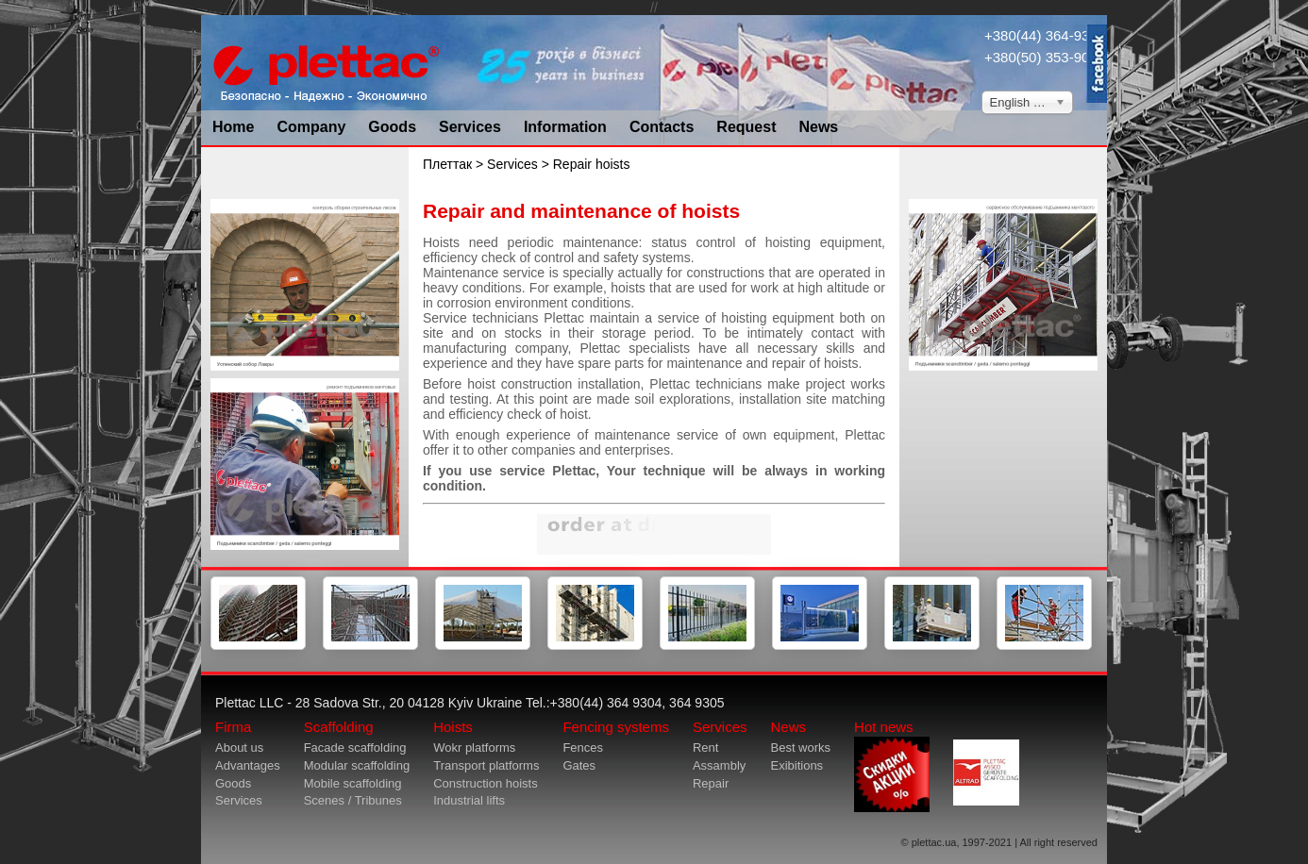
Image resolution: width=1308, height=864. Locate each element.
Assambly (719, 765)
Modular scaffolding (357, 765)
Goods (392, 127)
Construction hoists (485, 783)
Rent (705, 747)
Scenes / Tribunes (353, 800)
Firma (233, 727)
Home (233, 127)
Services (470, 127)
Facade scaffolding (355, 747)
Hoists (453, 727)
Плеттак (447, 164)
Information (565, 127)
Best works (800, 747)
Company (311, 127)
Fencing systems (615, 727)
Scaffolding (339, 727)
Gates (578, 765)
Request (746, 127)
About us (239, 747)
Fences (582, 747)
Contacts (661, 127)
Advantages (247, 765)
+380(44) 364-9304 (1044, 35)
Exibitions (796, 765)
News (818, 127)
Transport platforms (486, 765)
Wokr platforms (474, 747)
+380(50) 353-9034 (1044, 57)
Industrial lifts (469, 800)
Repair (711, 783)
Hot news (892, 765)
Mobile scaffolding (353, 783)
